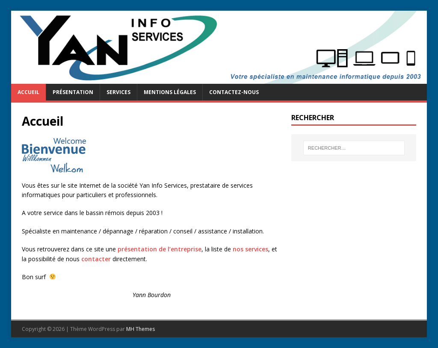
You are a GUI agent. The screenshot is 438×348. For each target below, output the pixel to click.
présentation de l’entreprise (159, 249)
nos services (250, 249)
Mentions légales (170, 92)
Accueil (28, 92)
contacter (96, 259)
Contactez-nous (234, 92)
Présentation (73, 92)
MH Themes (140, 329)
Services (118, 92)
